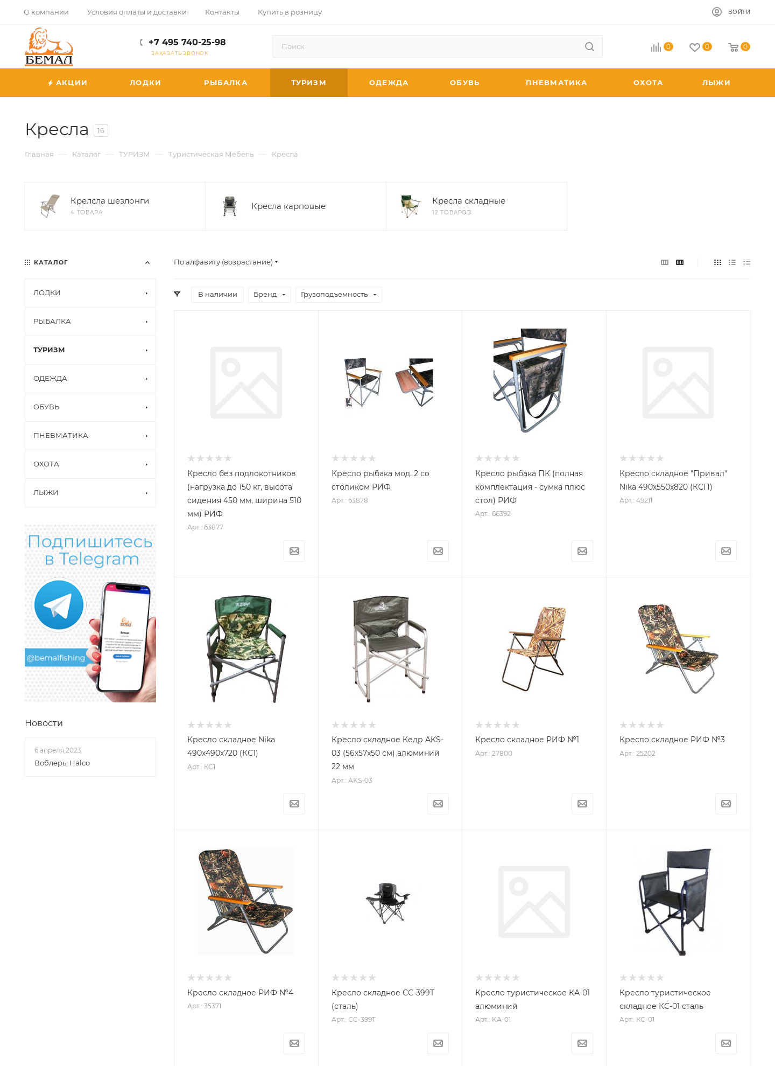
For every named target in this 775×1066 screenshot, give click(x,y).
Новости (44, 723)
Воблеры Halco (62, 762)
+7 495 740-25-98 (187, 42)
